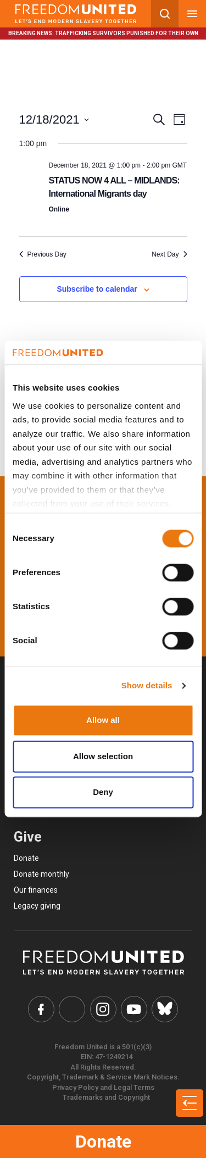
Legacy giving (37, 905)
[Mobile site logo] (75, 13)
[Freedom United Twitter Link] (72, 1009)
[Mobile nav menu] (192, 13)
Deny (103, 792)
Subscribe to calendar (97, 289)
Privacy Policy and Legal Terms (103, 1087)
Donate (103, 1141)
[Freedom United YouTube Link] (134, 1009)
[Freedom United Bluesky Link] (165, 1009)
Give (28, 837)
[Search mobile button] (165, 13)
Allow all (103, 720)
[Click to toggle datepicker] (54, 119)
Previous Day (42, 254)
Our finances (36, 890)
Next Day (169, 254)
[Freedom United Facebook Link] (41, 1009)
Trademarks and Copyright (106, 1097)
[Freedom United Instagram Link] (103, 1009)
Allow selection (103, 756)
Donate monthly (41, 874)
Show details (146, 685)
